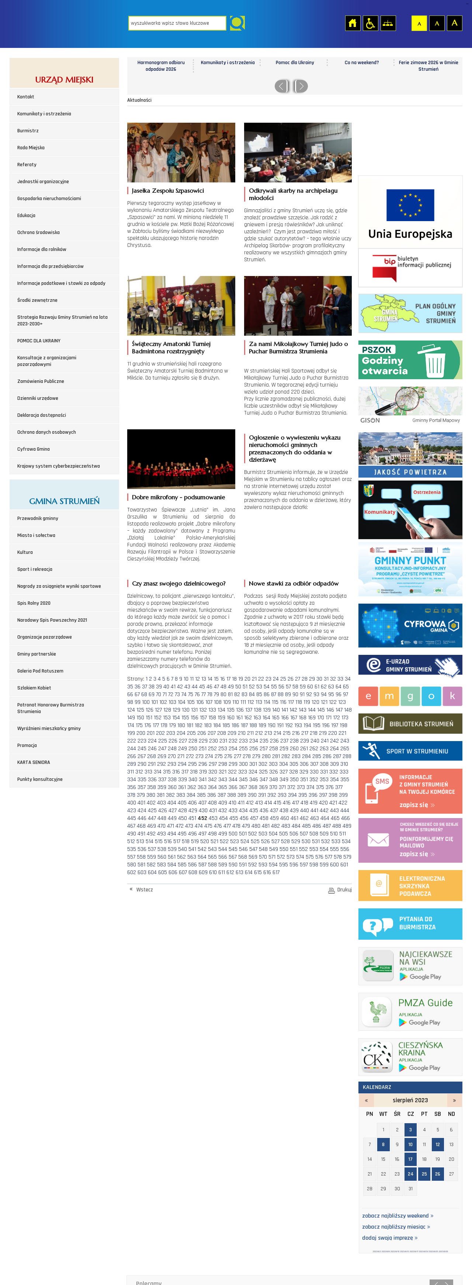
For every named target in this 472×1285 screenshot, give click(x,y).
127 (158, 710)
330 (314, 772)
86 (267, 694)
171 (329, 718)
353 (324, 779)
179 (172, 725)
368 (253, 787)
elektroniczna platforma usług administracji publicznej (410, 884)
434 (243, 810)
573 (291, 857)
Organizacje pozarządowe (44, 637)
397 (323, 795)
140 (276, 710)
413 (259, 803)
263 (324, 749)
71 (165, 694)
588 (212, 865)
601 (344, 865)
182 (198, 725)
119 (306, 702)
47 (216, 687)
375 (320, 787)
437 (274, 810)
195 (316, 725)
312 (139, 772)
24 (276, 679)
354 (334, 779)
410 (232, 803)
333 (344, 772)
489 (347, 826)
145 (321, 710)
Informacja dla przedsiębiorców (50, 266)
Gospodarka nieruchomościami (49, 198)
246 (152, 749)
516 (168, 841)
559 (151, 857)
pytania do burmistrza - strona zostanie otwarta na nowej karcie (410, 922)
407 (202, 803)
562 (181, 857)
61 (317, 687)
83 (244, 694)
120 (315, 702)
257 (264, 749)
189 (262, 725)
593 (262, 865)
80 (223, 694)
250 (192, 749)
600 (334, 865)
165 (276, 718)
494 (171, 834)
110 (235, 702)
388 (231, 795)
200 (140, 733)
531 (316, 841)
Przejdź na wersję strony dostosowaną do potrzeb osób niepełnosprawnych (370, 23)
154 (176, 718)
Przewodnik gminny (37, 518)
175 (139, 725)
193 (298, 725)
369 (263, 787)
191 (280, 725)
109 (227, 702)
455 (233, 818)
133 (212, 710)
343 (222, 779)
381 (160, 795)
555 (334, 849)
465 (335, 818)
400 (131, 803)
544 (222, 849)
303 (273, 764)
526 (265, 841)
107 (208, 702)
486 (316, 826)
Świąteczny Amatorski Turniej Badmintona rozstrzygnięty (171, 347)
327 (284, 772)
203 (170, 733)
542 (202, 849)
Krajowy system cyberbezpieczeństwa (58, 466)
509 (324, 834)
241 (325, 741)
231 (223, 741)
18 (234, 679)
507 (304, 834)
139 (267, 710)
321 (222, 772)
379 (141, 795)
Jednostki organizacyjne (43, 181)
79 (216, 694)
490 (131, 834)
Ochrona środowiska (38, 232)
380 (150, 795)
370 (273, 787)
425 (152, 810)
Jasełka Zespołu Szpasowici (168, 190)
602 (131, 872)
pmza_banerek (410, 1010)
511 (342, 834)
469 (151, 826)
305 (293, 764)
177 (156, 725)
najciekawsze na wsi (410, 964)
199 (131, 733)
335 (142, 779)
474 (199, 826)
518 (186, 841)
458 (264, 818)
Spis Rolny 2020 (34, 603)
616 (267, 872)
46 (209, 687)
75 (190, 694)
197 (334, 725)
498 (212, 834)
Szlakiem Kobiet (34, 688)
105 (191, 702)
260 (294, 749)
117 (291, 702)
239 (304, 741)
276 (228, 756)
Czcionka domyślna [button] (419, 23)
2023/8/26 (443, 1251)
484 (296, 826)
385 (201, 795)
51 (245, 687)
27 (297, 679)
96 (338, 694)
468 (141, 826)
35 (130, 687)
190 (271, 725)
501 (243, 834)
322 (232, 772)
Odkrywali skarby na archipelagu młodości (293, 194)
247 (162, 749)
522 (224, 841)
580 (131, 865)
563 (191, 857)
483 (285, 826)
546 (243, 849)
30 (319, 679)
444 (344, 810)
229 (203, 741)
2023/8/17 (414, 1251)
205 (191, 733)
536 (142, 849)
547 (253, 849)
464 (324, 818)
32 (333, 679)
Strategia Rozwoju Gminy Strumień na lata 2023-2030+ (62, 320)
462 (304, 818)
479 (246, 826)
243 (344, 741)
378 (131, 795)
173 (344, 718)
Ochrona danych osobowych (46, 432)
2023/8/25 (433, 1251)
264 (334, 749)
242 (334, 741)
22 (261, 679)
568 (242, 857)
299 (233, 764)
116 (283, 702)
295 (192, 764)
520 (204, 841)
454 (223, 818)
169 (312, 718)
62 (324, 687)
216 (296, 733)
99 (137, 702)
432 (222, 810)
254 (233, 749)
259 (284, 749)
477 (227, 826)
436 (264, 810)
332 (333, 772)
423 (131, 810)
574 (300, 857)
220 (332, 733)
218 (313, 733)
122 (333, 702)
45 (202, 687)
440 (304, 810)
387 (222, 795)
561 (172, 857)
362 (191, 787)
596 (293, 865)
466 (345, 818)
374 (310, 787)
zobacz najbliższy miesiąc (396, 1227)
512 (131, 841)
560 (161, 857)
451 (192, 818)
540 (182, 849)
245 (142, 749)
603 (142, 872)
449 (172, 818)
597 (304, 865)
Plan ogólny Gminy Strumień (410, 312)
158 (212, 718)
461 (294, 818)
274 (209, 756)
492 (151, 834)
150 (140, 718)
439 (294, 810)
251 (202, 749)
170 (320, 718)
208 (221, 733)
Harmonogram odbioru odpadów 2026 (227, 66)
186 (235, 725)
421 (333, 803)
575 (310, 857)
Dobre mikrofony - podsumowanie (178, 497)
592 (252, 865)
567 (233, 857)
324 (253, 772)
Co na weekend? (429, 62)
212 (259, 733)
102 (163, 702)
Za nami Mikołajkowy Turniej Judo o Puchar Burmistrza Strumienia (298, 347)
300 (243, 764)
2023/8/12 (404, 1251)
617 (276, 872)
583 (161, 865)
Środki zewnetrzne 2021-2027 (410, 212)
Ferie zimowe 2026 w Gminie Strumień (161, 66)
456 (244, 818)
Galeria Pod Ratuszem (40, 671)
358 (151, 787)
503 (262, 834)
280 (266, 756)
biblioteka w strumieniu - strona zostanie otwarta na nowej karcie (410, 721)
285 (316, 756)
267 (142, 756)
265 (344, 749)
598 (313, 865)
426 (162, 810)
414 (268, 803)
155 (185, 718)
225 (162, 741)
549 (273, 849)
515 (159, 841)
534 (346, 841)
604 (152, 872)
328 (293, 772)
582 (151, 865)
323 (242, 772)
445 (131, 818)
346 (253, 779)
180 (181, 725)
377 (339, 787)
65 (346, 687)
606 (173, 872)
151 (149, 718)
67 (137, 694)
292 (161, 764)
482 (275, 826)
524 (244, 841)
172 (336, 718)
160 (231, 718)
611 (221, 872)
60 (310, 687)
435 (253, 810)
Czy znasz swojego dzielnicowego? (178, 583)
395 (302, 795)
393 (282, 795)
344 (233, 779)
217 (304, 733)
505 (283, 834)
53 (259, 687)
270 (172, 756)
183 (208, 725)
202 (160, 733)
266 (131, 756)
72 (170, 694)
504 (273, 834)
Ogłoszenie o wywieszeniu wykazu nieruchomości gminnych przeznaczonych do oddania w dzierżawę (294, 448)
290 (142, 764)
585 (182, 865)
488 (336, 826)
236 (274, 741)
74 (184, 694)
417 (295, 803)
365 (222, 787)
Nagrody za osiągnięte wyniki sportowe (59, 586)
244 (131, 749)
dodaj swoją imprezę (390, 1238)
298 (222, 764)
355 (344, 779)
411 (241, 803)
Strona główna (352, 23)
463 (314, 818)
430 (203, 810)
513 (140, 841)
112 (250, 702)
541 (192, 849)
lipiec (366, 1100)
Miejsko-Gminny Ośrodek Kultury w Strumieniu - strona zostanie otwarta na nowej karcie (410, 695)
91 (302, 694)
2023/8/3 (377, 1251)
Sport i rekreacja (34, 569)
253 (222, 749)
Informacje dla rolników (41, 249)
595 (283, 865)
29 (312, 679)
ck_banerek (410, 1055)
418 (304, 803)
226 (173, 741)
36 (137, 687)
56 (281, 687)
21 (254, 679)
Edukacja (26, 215)
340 (192, 779)
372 (291, 787)
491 (141, 834)
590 (233, 865)
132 (203, 710)
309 (334, 764)
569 (253, 857)
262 (313, 749)
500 (233, 834)
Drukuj (344, 889)
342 (212, 779)
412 (250, 803)
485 (306, 826)
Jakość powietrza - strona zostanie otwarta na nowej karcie (410, 453)
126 (149, 710)
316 (176, 772)
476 (218, 826)
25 (283, 679)
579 (347, 857)
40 (166, 687)
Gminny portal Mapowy (410, 404)
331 (324, 772)
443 (334, 810)
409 (222, 803)
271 (180, 756)
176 (147, 725)
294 (182, 764)
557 (131, 857)
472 (180, 826)
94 (324, 694)
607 (183, 872)
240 (314, 741)
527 (275, 841)
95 (331, 694)
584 (171, 865)
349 (284, 779)
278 (247, 756)
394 (292, 795)
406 (192, 803)
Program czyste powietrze (410, 568)
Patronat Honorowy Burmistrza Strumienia (50, 708)
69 (152, 694)
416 (287, 803)
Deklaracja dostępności (41, 415)
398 (333, 795)
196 (326, 725)
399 (343, 795)
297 (213, 764)
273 (199, 756)
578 (338, 857)
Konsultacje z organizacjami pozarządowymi (46, 361)
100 (146, 702)
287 (337, 756)
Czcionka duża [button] (454, 23)
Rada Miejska (31, 147)
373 (301, 787)
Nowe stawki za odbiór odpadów (294, 583)
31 (326, 679)
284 (306, 756)
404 (171, 803)
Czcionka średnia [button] (436, 23)
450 (182, 818)
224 (152, 741)
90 (295, 694)
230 (213, 741)
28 (305, 679)
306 (304, 764)
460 (284, 818)
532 (325, 841)
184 (217, 725)
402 (151, 803)
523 (234, 841)
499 (222, 834)
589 (222, 865)
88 (281, 694)
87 (273, 694)
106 (200, 702)
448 (161, 818)
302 (262, 764)
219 (323, 733)
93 (316, 694)
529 (295, 841)
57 (288, 687)
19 (240, 679)
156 (194, 718)
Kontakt (25, 97)
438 (284, 810)
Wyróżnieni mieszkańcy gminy (49, 728)
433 (233, 810)
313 (148, 772)
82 (237, 694)
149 (131, 718)
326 (273, 772)
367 (243, 787)
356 (131, 787)
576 (319, 857)
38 (152, 687)
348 (273, 779)
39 (159, 687)
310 (344, 764)
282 (285, 756)
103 (172, 702)
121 (324, 702)
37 (144, 687)
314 (158, 772)
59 (303, 687)
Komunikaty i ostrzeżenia (44, 114)
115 (275, 702)
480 (255, 826)
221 (342, 733)
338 (172, 779)
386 (211, 795)
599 (324, 865)
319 (203, 772)
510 (334, 834)
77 (203, 694)
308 (324, 764)
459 (274, 818)
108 (218, 702)
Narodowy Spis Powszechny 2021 (52, 620)
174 (130, 725)
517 (176, 841)
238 (294, 741)
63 (331, 687)
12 (197, 679)
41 (173, 687)
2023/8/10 (395, 1251)
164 (266, 718)
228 (192, 741)
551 (294, 849)
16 (222, 679)
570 (263, 857)
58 (295, 687)
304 (283, 764)
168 (302, 718)
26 (291, 679)
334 (131, 779)
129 (176, 710)
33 (340, 679)
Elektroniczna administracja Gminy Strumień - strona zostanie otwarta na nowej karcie (410, 665)
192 (289, 725)
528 (285, 841)
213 (268, 733)
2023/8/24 (423, 1251)
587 (202, 865)
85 (259, 694)
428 (182, 810)
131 (194, 710)
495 (182, 834)
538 (161, 849)
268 (151, 756)
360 (172, 787)
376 (330, 787)
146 (330, 710)
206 (201, 733)
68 (144, 694)
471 (170, 826)
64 (338, 687)
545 (233, 849)
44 (195, 687)
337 (162, 779)
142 (293, 710)
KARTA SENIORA (33, 762)
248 (172, 749)
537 (152, 849)
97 (345, 694)
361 (182, 787)
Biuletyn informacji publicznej (410, 267)
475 (208, 826)
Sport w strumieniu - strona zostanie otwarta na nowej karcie (410, 749)
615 (258, 872)
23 (268, 679)
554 (324, 849)
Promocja (27, 745)
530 (306, 841)
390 (252, 795)
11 (192, 679)
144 (312, 710)
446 (142, 818)
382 (170, 795)
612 (230, 872)
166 (285, 718)
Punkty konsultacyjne (40, 779)
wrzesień (454, 1100)
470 (161, 826)
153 (167, 718)
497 (202, 834)
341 (202, 779)
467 (131, 826)
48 (223, 687)
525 (255, 841)
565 (212, 857)
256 (253, 749)
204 (181, 733)
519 (195, 841)
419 (313, 803)
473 (189, 826)
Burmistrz (28, 131)
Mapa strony (388, 23)
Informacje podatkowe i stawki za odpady (61, 283)
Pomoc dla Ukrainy (362, 62)
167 (293, 718)
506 (293, 834)
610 (213, 872)
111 (243, 702)
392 (271, 795)
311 (130, 772)
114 (267, 702)
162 (248, 718)
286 (327, 756)
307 (314, 764)
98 (130, 702)
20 (247, 679)
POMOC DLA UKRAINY (38, 341)
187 (244, 725)
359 (161, 787)
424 (142, 810)
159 (221, 718)
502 (252, 834)
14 (210, 679)
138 (257, 710)
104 (181, 702)
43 (187, 687)
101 (154, 702)
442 (324, 810)
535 (131, 849)
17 (228, 679)
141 (284, 710)
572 (281, 857)
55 (274, 687)
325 (263, 772)
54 (267, 687)
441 (314, 810)
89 (288, 694)
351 (304, 779)
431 (213, 810)
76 (197, 694)
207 (212, 733)
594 (273, 865)
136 (240, 710)
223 (142, 741)
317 (184, 772)
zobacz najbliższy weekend (398, 1216)
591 (243, 865)
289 (131, 764)
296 (202, 764)
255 (243, 749)
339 (182, 779)
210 (242, 733)
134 (221, 710)
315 (167, 772)
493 (161, 834)
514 (149, 841)
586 (192, 865)
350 (294, 779)
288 (347, 756)
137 (248, 710)
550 (284, 849)
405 (182, 803)
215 (287, 733)
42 (180, 687)
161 (239, 718)
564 (202, 857)
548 (263, 849)
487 (327, 826)
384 (191, 795)
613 (239, 872)
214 (277, 733)
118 (298, 702)
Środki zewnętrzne (37, 300)
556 (344, 849)
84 (252, 694)
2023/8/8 (386, 1251)
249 (182, 749)
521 (214, 841)
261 (304, 749)
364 (212, 787)
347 (264, 779)
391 (262, 795)
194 (307, 725)
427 (173, 810)
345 (243, 779)
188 (253, 725)
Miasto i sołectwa (36, 535)
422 (343, 803)
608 (192, 872)
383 (180, 795)
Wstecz (144, 889)
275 (219, 756)
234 (253, 741)
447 (152, 818)
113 (259, 702)
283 (296, 756)
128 (167, 710)
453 (213, 818)
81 (230, 694)
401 (141, 803)
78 (209, 694)
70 (158, 694)
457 (254, 818)
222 (131, 741)
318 (194, 772)
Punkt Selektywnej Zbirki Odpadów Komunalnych (410, 358)
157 (203, 718)
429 (192, 810)
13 (203, 679)
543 (212, 849)
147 (339, 710)
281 (276, 756)
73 (177, 694)
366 (233, 787)
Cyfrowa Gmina (33, 449)
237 (284, 741)
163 (257, 718)
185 (226, 725)
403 (161, 803)
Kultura (25, 552)
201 (151, 733)
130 (186, 710)
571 (271, 857)
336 (152, 779)
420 (323, 803)
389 (241, 795)
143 (302, 710)
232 (233, 741)
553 (313, 849)
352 (313, 779)
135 (231, 710)
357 (142, 787)
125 (140, 710)
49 (231, 687)
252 (212, 749)
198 (343, 725)
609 (203, 872)
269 (161, 756)
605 (162, 872)
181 (190, 725)
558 (141, 857)
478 (236, 826)
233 (243, 741)
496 (192, 834)
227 (183, 741)
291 (152, 764)
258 (273, 749)
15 (216, 679)
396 (313, 795)
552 (303, 849)
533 (336, 841)
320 (212, 772)
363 (202, 787)
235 (264, 741)
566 (222, 857)
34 (348, 679)
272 (190, 756)
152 (158, 718)
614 (249, 872)
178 (163, 725)
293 (171, 764)
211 (250, 733)
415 (277, 803)
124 (131, 710)
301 (253, 764)
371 (282, 787)
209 (232, 733)
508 (313, 834)
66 (130, 694)
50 (238, 687)
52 (252, 687)
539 (172, 849)
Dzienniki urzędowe (37, 398)
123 (342, 702)
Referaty (27, 164)
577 (328, 857)
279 (256, 756)
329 (303, 772)
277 (237, 756)
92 (309, 694)
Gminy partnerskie (36, 654)
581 (141, 865)
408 (212, 803)
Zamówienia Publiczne (40, 381)
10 (186, 679)
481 (266, 826)
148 (348, 710)
